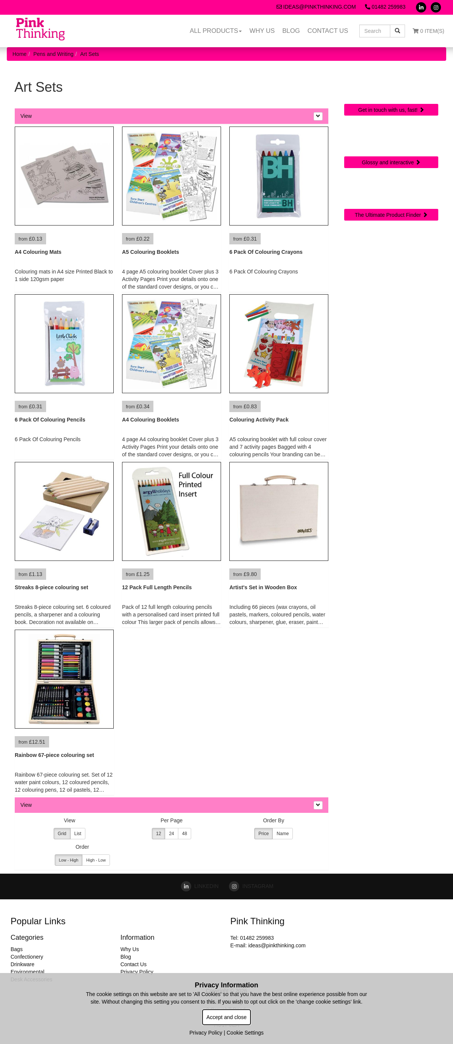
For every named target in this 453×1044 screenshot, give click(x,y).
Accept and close (226, 1017)
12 (158, 833)
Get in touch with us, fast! (391, 110)
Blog (291, 30)
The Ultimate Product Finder (391, 215)
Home (19, 54)
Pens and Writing (53, 54)
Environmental (28, 972)
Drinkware (22, 964)
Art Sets (89, 54)
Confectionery (27, 957)
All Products (216, 30)
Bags (17, 949)
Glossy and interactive (391, 162)
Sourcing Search (391, 189)
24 (171, 833)
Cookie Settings (245, 1033)
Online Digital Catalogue (391, 141)
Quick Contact (391, 84)
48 (184, 833)
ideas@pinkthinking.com (316, 7)
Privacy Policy (137, 972)
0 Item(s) (428, 31)
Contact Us (328, 30)
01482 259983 (385, 7)
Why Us (262, 30)
